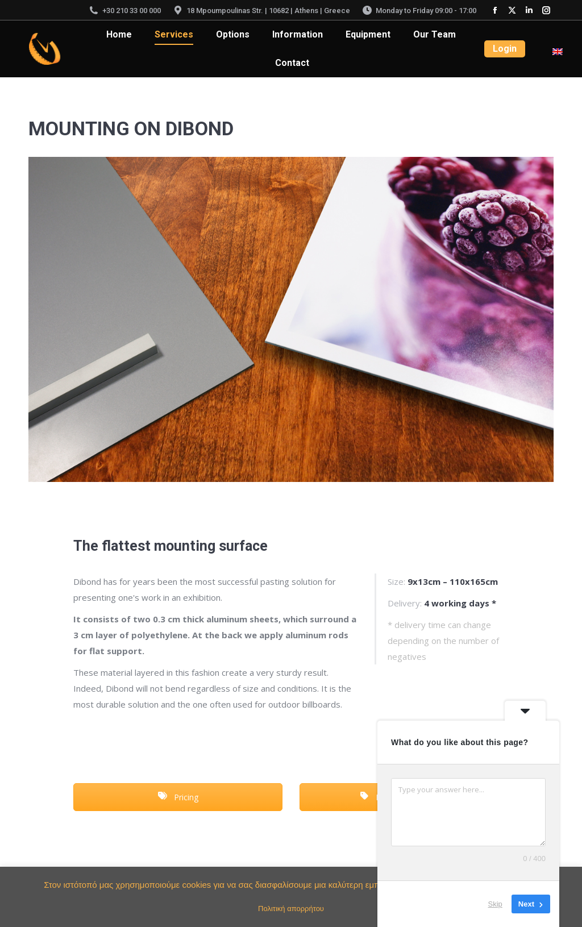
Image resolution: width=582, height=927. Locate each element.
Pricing (178, 797)
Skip (495, 904)
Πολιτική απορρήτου (291, 908)
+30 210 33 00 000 (124, 10)
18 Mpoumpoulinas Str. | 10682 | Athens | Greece (261, 10)
